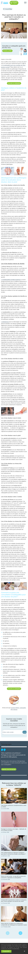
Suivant (20, 933)
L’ (1, 322)
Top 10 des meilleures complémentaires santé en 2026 (13, 806)
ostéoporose (5, 322)
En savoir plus (15, 948)
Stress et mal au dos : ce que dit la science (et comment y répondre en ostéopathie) (13, 876)
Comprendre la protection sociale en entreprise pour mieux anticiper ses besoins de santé (14, 900)
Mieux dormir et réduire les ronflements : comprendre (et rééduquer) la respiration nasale (14, 924)
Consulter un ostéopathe (14, 83)
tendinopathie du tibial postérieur (12, 279)
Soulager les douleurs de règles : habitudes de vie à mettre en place (13, 829)
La (2, 279)
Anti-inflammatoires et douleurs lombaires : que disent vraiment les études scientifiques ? (13, 853)
